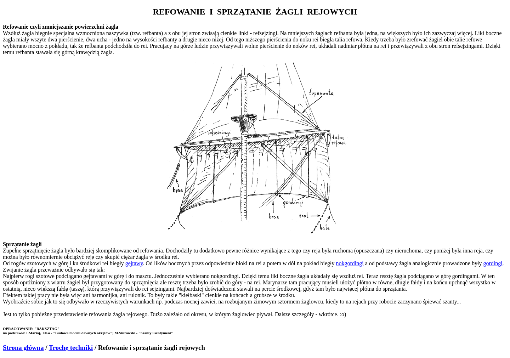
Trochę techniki (71, 347)
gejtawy (134, 263)
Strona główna (23, 347)
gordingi (492, 263)
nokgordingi (350, 263)
